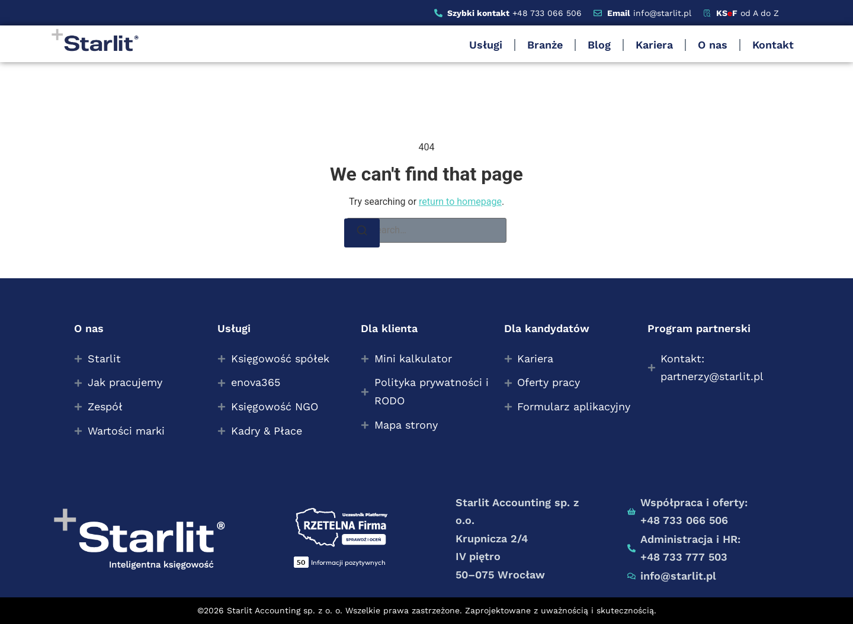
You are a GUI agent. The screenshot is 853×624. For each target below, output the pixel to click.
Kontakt (773, 44)
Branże (545, 44)
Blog (599, 44)
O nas (712, 44)
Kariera (654, 44)
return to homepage (460, 201)
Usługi (485, 44)
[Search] (362, 232)
